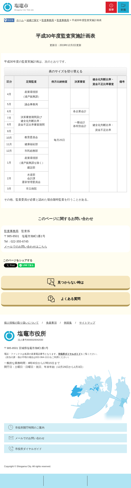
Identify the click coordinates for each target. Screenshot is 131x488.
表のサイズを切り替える (65, 71)
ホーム (20, 20)
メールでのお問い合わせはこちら (25, 246)
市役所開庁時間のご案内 (29, 427)
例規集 (68, 322)
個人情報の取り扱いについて (21, 322)
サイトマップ (87, 322)
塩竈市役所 (31, 334)
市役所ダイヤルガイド (69, 354)
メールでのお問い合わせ (29, 438)
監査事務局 (48, 20)
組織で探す (33, 20)
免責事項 (51, 322)
